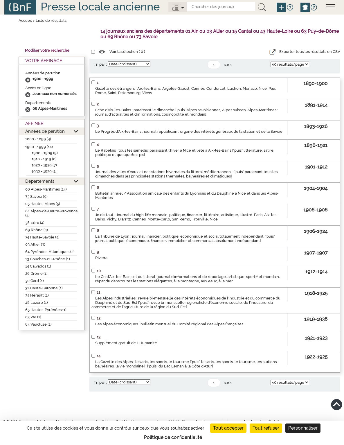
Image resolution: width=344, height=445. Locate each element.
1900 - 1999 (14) (39, 147)
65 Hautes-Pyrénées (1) (45, 310)
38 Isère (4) (34, 222)
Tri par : (100, 64)
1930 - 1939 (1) (44, 171)
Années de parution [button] (45, 131)
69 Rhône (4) (36, 230)
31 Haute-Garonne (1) (44, 288)
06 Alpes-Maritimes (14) (46, 189)
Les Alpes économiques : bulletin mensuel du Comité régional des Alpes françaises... (170, 324)
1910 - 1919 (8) (44, 159)
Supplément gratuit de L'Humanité (126, 343)
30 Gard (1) (34, 281)
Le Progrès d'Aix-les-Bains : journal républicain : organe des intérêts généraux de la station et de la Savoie (188, 131)
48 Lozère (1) (36, 302)
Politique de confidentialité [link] (173, 437)
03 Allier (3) (35, 244)
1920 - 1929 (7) (44, 165)
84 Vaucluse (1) (38, 324)
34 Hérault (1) (37, 295)
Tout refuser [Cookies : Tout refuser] (266, 428)
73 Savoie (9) (36, 196)
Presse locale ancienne (100, 6)
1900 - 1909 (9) (45, 153)
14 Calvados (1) (38, 266)
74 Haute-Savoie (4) (42, 237)
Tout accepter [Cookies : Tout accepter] (228, 428)
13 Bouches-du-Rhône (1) (47, 259)
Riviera (101, 258)
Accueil (25, 20)
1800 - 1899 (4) (38, 139)
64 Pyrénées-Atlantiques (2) (50, 252)
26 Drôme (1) (36, 273)
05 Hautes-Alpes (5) (42, 204)
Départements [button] (39, 181)
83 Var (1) (33, 317)
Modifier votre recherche (47, 50)
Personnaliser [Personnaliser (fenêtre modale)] (303, 428)
